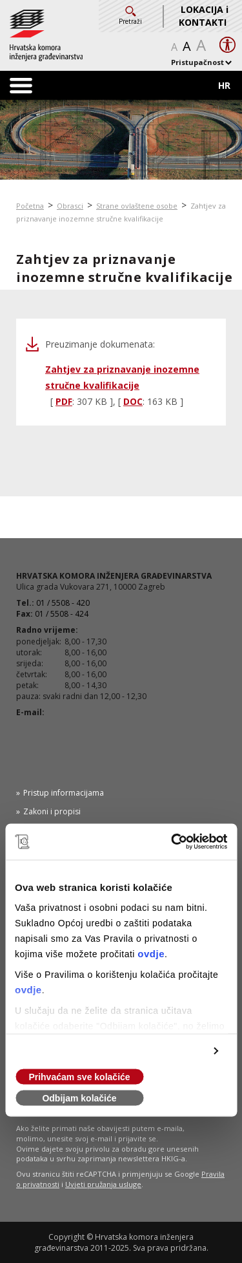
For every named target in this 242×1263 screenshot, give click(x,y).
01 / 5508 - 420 (63, 602)
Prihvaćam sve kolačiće (79, 1077)
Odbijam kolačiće (79, 1098)
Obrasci (70, 205)
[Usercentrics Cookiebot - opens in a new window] (172, 842)
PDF (63, 401)
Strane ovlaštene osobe (136, 205)
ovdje (151, 953)
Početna (30, 205)
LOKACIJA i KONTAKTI (203, 15)
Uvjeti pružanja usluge (103, 1184)
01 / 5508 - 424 (61, 613)
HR (224, 85)
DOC (133, 401)
